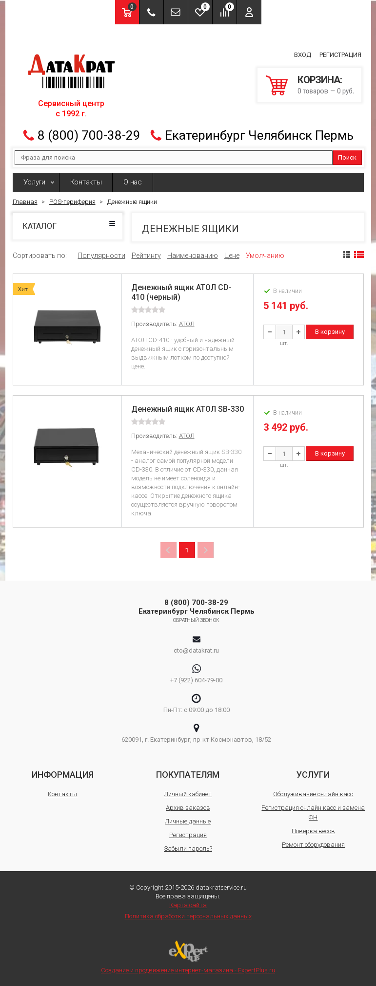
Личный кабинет (188, 794)
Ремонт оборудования (313, 844)
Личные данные (188, 821)
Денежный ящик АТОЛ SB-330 (187, 409)
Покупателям (187, 774)
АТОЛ (187, 324)
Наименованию (192, 255)
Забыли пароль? (188, 848)
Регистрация (340, 54)
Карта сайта (188, 905)
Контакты (86, 182)
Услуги (34, 182)
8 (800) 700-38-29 (89, 135)
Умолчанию (265, 255)
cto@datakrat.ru (196, 650)
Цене (231, 255)
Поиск (347, 157)
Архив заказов (188, 807)
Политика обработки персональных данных (188, 916)
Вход (302, 54)
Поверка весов (313, 831)
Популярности (101, 255)
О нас (132, 182)
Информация (63, 774)
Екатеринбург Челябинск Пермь (259, 135)
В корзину (330, 331)
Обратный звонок (196, 620)
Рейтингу (146, 255)
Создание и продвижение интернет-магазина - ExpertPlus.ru (188, 957)
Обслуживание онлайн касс (313, 794)
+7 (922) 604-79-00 (196, 680)
